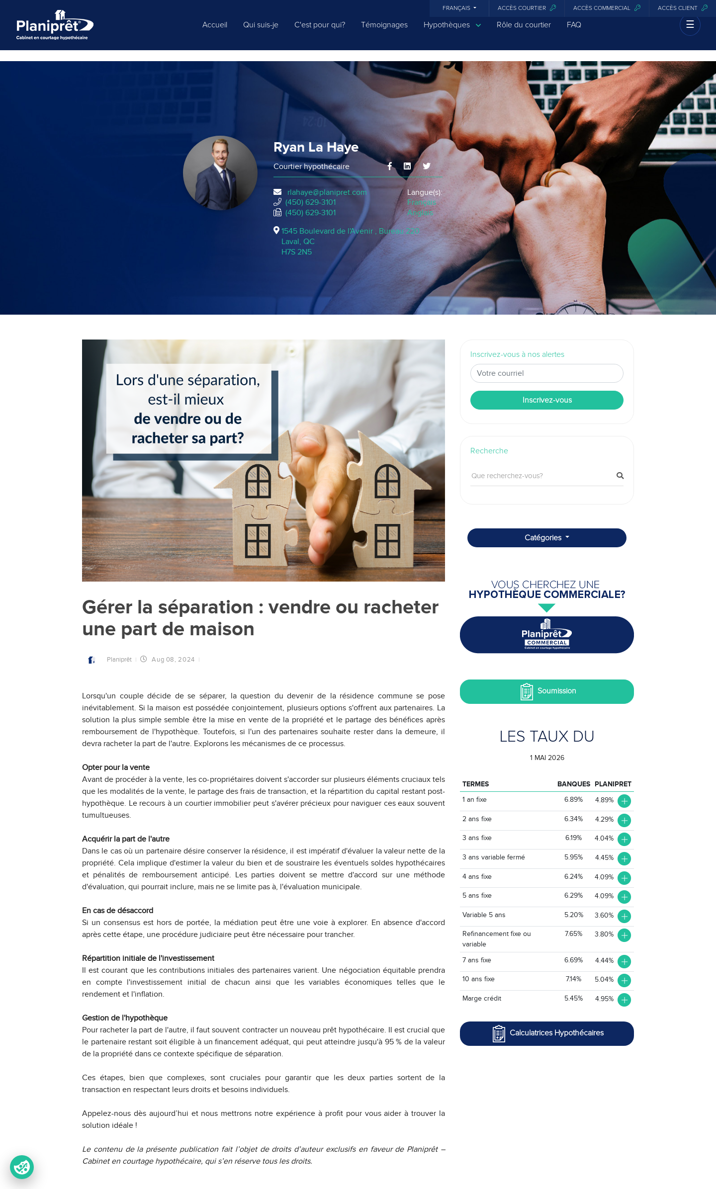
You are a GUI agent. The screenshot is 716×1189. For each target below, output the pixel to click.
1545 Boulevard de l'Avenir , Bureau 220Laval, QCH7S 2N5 (350, 241)
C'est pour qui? (319, 31)
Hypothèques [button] (452, 31)
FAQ (574, 31)
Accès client (683, 8)
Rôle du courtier (524, 31)
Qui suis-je (260, 31)
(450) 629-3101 (310, 202)
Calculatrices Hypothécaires (547, 1033)
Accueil (214, 31)
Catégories (544, 538)
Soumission (547, 691)
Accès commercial (606, 8)
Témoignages (384, 31)
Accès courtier (527, 8)
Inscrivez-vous (547, 400)
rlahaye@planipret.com (327, 192)
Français (457, 8)
